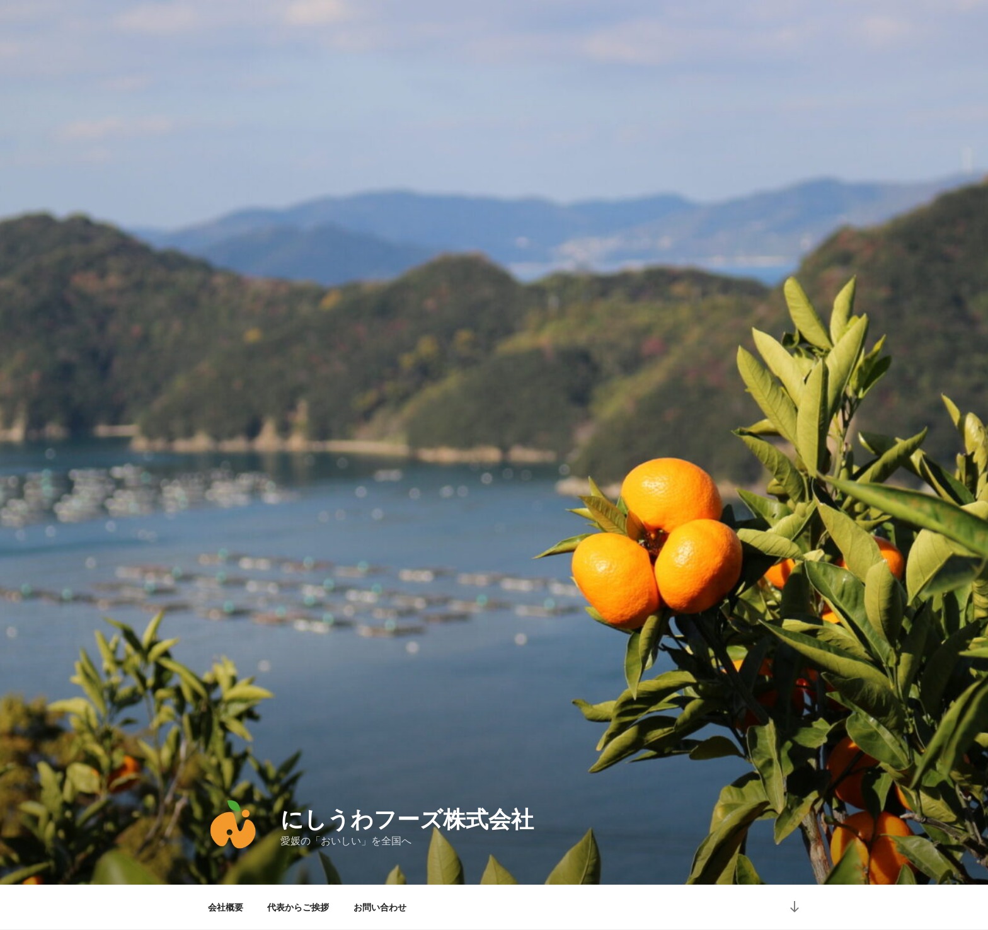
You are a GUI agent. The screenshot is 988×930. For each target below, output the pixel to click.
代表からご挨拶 (298, 907)
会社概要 (225, 907)
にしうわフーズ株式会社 (407, 819)
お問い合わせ (379, 907)
